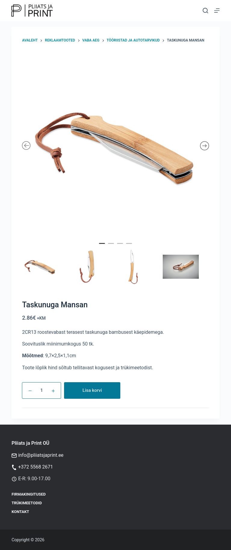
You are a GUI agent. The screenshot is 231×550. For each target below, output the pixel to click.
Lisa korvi (92, 390)
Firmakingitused (28, 494)
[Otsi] (205, 10)
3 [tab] (121, 247)
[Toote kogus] (41, 390)
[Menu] (217, 10)
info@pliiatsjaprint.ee (40, 455)
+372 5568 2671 (35, 467)
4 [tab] (130, 247)
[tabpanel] (115, 146)
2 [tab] (112, 247)
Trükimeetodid (26, 503)
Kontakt (20, 511)
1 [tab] (103, 247)
